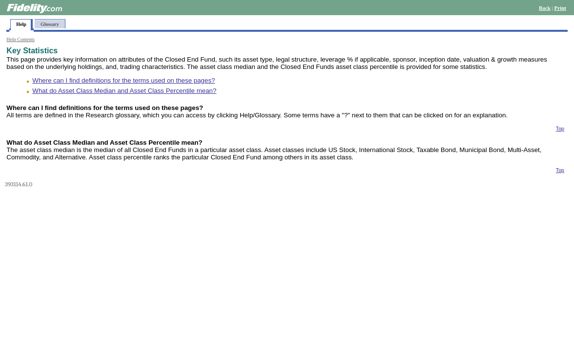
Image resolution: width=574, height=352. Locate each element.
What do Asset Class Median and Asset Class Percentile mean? (124, 90)
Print (560, 8)
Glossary (50, 24)
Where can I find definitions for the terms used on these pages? (123, 80)
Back (545, 8)
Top (560, 129)
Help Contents (20, 39)
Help (21, 24)
